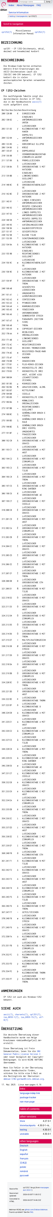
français (24, 1158)
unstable (24, 1134)
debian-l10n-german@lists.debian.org (24, 1079)
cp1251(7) (35, 1014)
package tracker (28, 1097)
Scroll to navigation (13, 24)
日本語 (23, 1162)
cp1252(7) (7, 32)
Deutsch (24, 1145)
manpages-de (21, 16)
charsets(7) (21, 1014)
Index (11, 5)
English (23, 1150)
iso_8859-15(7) (29, 1017)
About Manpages (25, 5)
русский (24, 1175)
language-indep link (30, 1093)
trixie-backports (27, 1125)
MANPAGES (12, 1)
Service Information (19, 12)
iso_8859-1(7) (11, 1017)
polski (23, 1167)
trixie (22, 1121)
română (24, 1171)
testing (12, 16)
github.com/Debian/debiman (36, 1210)
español (24, 1154)
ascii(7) (36, 102)
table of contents (30, 1109)
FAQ (39, 5)
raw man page (27, 1101)
